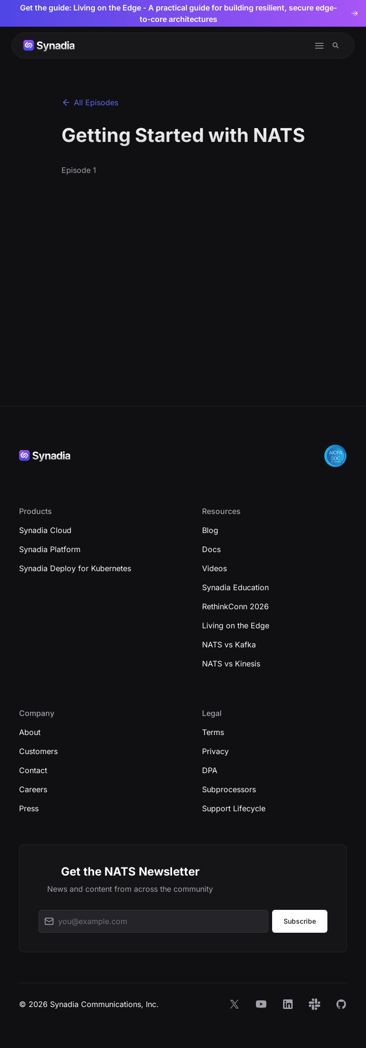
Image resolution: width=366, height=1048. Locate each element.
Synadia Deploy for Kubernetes (75, 568)
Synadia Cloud (45, 530)
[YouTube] (261, 1004)
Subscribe (300, 921)
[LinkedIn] (288, 1004)
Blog (210, 530)
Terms (213, 732)
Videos (214, 568)
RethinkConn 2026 (235, 606)
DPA (209, 770)
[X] (234, 1004)
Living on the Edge (235, 625)
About (30, 732)
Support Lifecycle (233, 808)
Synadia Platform (50, 549)
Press (29, 808)
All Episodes (89, 102)
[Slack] (314, 1004)
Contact (33, 770)
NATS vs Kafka (229, 644)
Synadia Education (235, 587)
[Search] (336, 45)
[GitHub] (341, 1004)
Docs (211, 549)
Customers (38, 751)
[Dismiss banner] (355, 13)
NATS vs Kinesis (231, 663)
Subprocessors (229, 789)
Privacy (215, 751)
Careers (33, 789)
